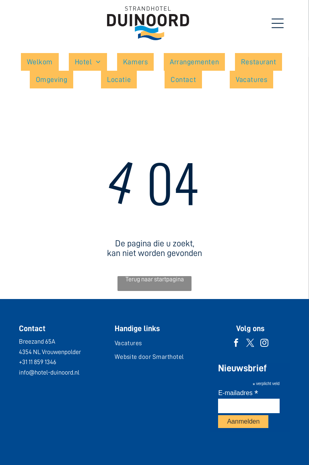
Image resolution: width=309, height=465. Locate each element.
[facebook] (236, 344)
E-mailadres (238, 392)
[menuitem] (43, 62)
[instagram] (264, 344)
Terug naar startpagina (155, 279)
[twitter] (250, 344)
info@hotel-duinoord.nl (49, 372)
